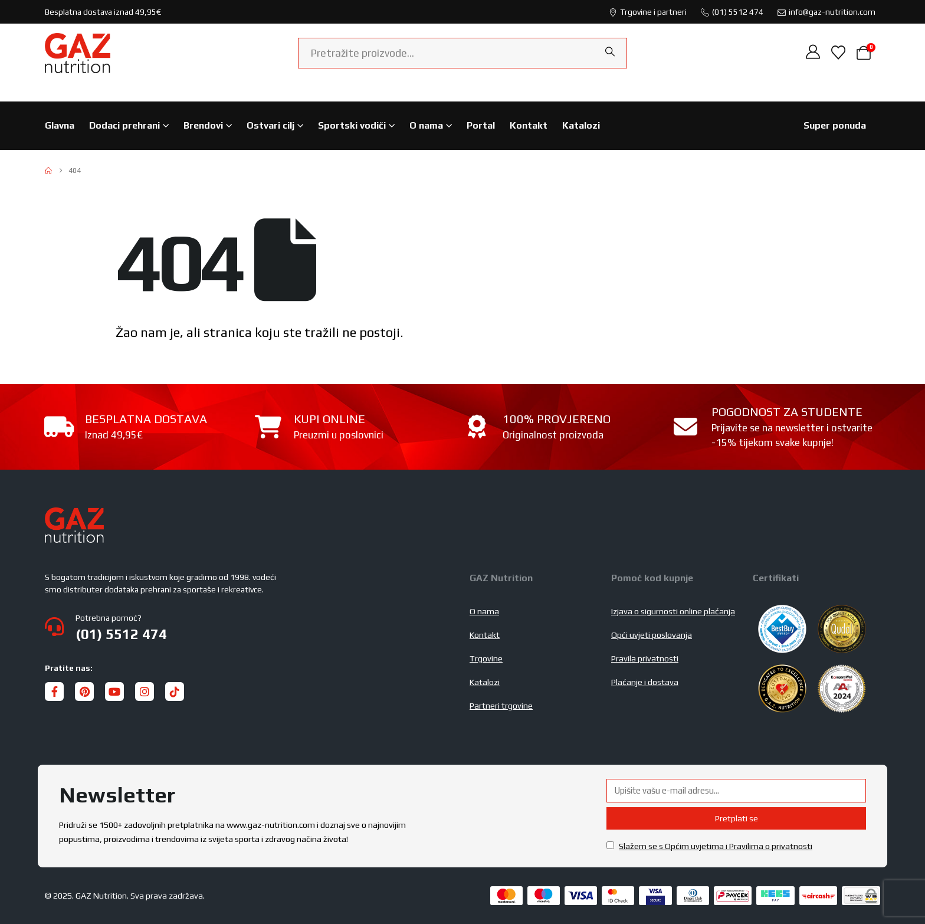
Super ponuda (834, 125)
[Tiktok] (174, 691)
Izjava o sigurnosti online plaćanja (673, 611)
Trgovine (486, 658)
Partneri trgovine (501, 705)
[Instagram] (144, 691)
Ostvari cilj (270, 125)
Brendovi (203, 125)
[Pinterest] (84, 691)
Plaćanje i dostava (644, 682)
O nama (426, 125)
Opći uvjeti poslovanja (651, 635)
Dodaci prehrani (124, 125)
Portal (481, 125)
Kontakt (528, 125)
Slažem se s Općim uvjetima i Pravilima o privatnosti (715, 846)
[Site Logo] (77, 53)
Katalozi (581, 125)
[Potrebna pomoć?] (250, 626)
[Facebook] (54, 691)
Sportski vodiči (352, 125)
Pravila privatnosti (644, 658)
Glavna (59, 125)
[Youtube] (114, 691)
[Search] (609, 52)
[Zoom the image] (74, 514)
